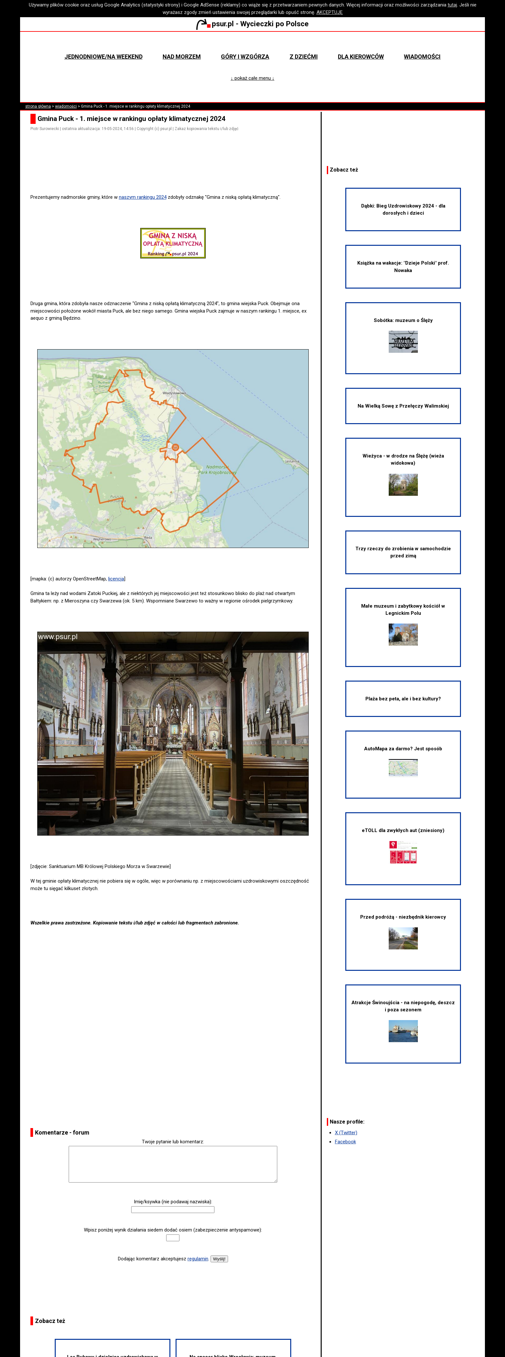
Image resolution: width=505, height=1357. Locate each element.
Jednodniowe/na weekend (103, 56)
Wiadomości (422, 56)
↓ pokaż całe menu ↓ (252, 78)
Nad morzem (182, 56)
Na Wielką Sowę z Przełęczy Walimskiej (403, 406)
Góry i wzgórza (245, 56)
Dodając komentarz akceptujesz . (163, 1259)
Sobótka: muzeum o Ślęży (403, 335)
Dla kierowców (361, 56)
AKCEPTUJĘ (329, 12)
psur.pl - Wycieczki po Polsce (252, 23)
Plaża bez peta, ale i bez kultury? (403, 699)
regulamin (198, 1259)
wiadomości (66, 106)
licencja (116, 579)
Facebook (345, 1142)
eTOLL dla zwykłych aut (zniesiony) (403, 845)
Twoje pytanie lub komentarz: (173, 1142)
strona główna (38, 106)
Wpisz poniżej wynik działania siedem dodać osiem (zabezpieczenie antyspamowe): (173, 1230)
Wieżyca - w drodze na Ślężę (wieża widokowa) (403, 474)
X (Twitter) (346, 1133)
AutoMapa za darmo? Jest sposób (403, 761)
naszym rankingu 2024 (142, 197)
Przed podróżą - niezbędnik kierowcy (403, 931)
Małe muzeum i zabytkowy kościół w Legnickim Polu (403, 624)
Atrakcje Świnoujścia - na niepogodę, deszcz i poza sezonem (403, 1021)
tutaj (452, 5)
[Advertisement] (175, 175)
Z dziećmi (304, 56)
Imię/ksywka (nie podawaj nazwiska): (173, 1202)
